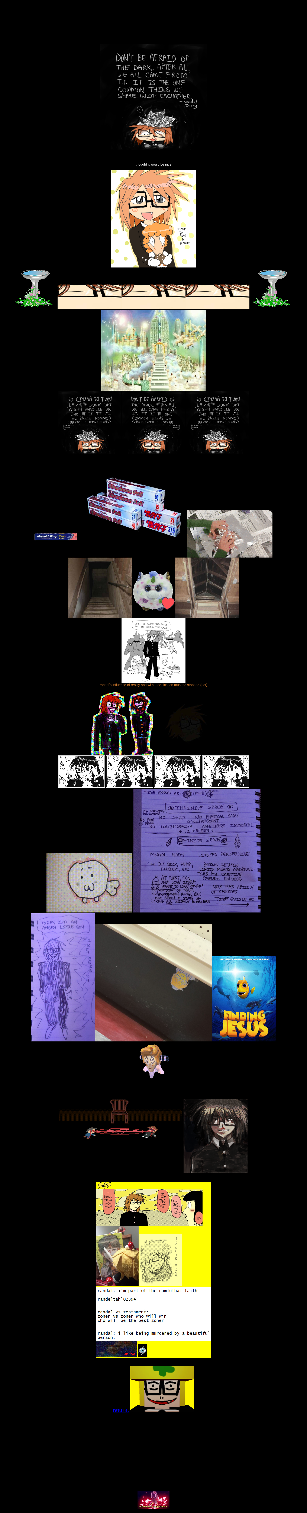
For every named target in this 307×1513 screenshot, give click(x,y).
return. (121, 1410)
